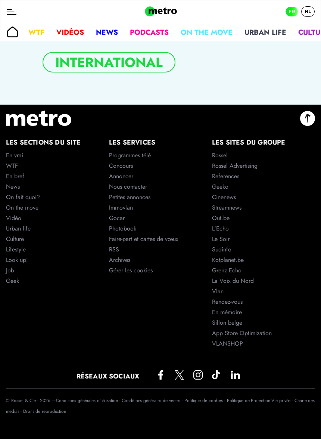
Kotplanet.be (228, 260)
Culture (15, 239)
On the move (207, 32)
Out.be (221, 218)
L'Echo (220, 228)
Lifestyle (16, 249)
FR (292, 11)
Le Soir (221, 239)
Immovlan (121, 207)
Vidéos (70, 32)
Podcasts (149, 32)
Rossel (220, 155)
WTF (36, 32)
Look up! (17, 260)
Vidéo (13, 218)
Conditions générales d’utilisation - (89, 400)
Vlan (218, 291)
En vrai (14, 155)
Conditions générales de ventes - (153, 400)
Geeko (220, 186)
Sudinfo (221, 249)
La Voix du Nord (233, 280)
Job (10, 270)
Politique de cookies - (205, 400)
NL (308, 11)
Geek (12, 280)
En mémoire (227, 312)
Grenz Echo (226, 270)
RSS (114, 249)
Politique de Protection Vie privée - (260, 400)
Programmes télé (130, 155)
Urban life (265, 32)
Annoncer (121, 176)
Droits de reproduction (44, 411)
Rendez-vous (227, 301)
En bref (15, 176)
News (107, 32)
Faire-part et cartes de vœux (143, 239)
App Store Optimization (242, 333)
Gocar (117, 218)
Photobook (122, 228)
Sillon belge (227, 322)
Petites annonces (129, 197)
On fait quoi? (23, 197)
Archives (119, 260)
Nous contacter (128, 186)
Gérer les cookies (131, 270)
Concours (121, 165)
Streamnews (226, 207)
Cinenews (224, 197)
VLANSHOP (227, 343)
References (225, 176)
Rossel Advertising (235, 165)
